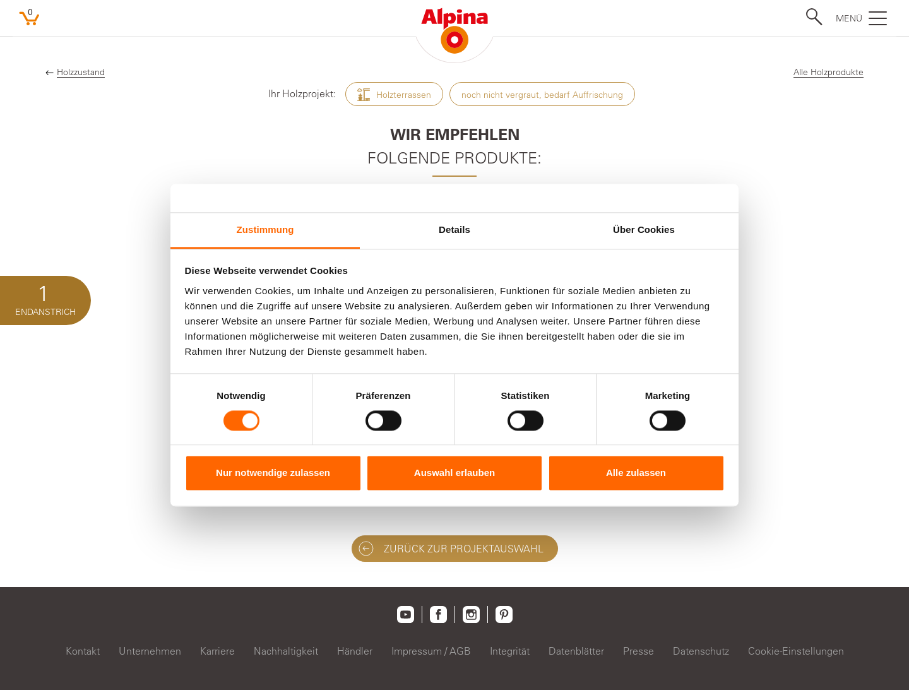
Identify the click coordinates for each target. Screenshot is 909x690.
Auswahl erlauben (454, 473)
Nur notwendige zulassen (273, 473)
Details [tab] (454, 229)
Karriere (217, 651)
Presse (638, 651)
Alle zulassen (636, 473)
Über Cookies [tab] (644, 229)
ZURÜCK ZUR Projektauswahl (451, 548)
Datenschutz (701, 651)
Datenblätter (576, 651)
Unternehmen (150, 651)
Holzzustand (81, 72)
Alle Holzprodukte (828, 72)
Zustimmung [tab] (265, 229)
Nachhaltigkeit (286, 651)
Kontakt (83, 651)
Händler (354, 651)
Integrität (510, 651)
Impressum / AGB (431, 651)
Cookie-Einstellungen (796, 651)
